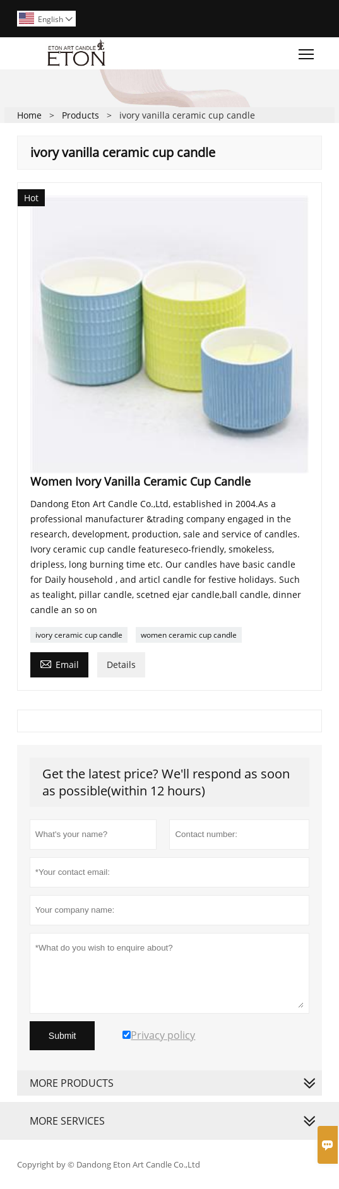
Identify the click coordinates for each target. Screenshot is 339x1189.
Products (80, 115)
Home (29, 115)
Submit (62, 1036)
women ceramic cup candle (189, 635)
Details (121, 665)
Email (59, 664)
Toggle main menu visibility (307, 51)
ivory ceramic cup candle (78, 635)
